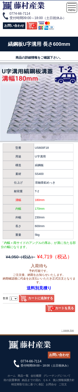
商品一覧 (23, 375)
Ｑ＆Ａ (47, 380)
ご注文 (63, 384)
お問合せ (51, 384)
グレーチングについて (57, 375)
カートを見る (62, 308)
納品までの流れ (31, 380)
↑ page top (67, 330)
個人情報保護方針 (63, 380)
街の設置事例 (12, 380)
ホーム (11, 375)
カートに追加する (40, 298)
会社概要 (36, 375)
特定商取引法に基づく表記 (27, 384)
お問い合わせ (14, 25)
